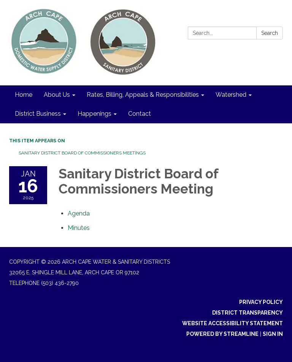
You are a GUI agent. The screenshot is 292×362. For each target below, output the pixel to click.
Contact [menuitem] (139, 113)
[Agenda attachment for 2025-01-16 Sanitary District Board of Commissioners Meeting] (79, 213)
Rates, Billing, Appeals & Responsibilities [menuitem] (143, 94)
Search (269, 33)
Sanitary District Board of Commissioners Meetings (82, 153)
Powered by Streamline (222, 334)
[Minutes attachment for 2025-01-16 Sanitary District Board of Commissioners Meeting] (79, 227)
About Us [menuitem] (57, 94)
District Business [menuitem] (38, 113)
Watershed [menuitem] (231, 94)
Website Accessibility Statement (232, 323)
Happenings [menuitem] (94, 113)
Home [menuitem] (23, 94)
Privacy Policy (261, 302)
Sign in (273, 334)
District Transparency (247, 313)
